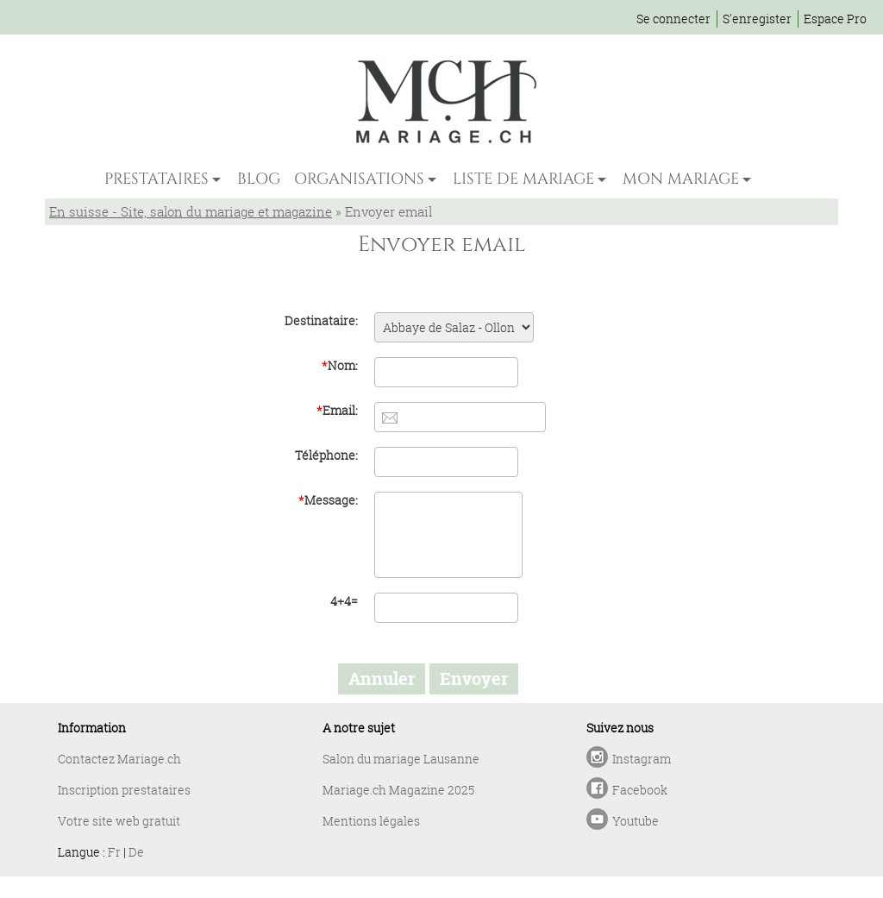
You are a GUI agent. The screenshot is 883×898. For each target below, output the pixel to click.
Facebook (639, 790)
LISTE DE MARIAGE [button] (523, 179)
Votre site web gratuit (119, 821)
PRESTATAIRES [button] (156, 179)
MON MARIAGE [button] (681, 179)
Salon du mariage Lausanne (401, 758)
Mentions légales (371, 821)
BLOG (258, 179)
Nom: (340, 365)
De (136, 852)
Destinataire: (321, 320)
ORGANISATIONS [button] (359, 179)
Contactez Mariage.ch (119, 758)
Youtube (635, 821)
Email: (337, 410)
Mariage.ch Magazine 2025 (398, 790)
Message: (328, 500)
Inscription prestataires (124, 790)
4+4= (344, 601)
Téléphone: (326, 455)
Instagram (641, 758)
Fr (114, 852)
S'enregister (757, 18)
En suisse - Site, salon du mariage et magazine (190, 211)
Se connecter (673, 18)
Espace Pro (835, 18)
